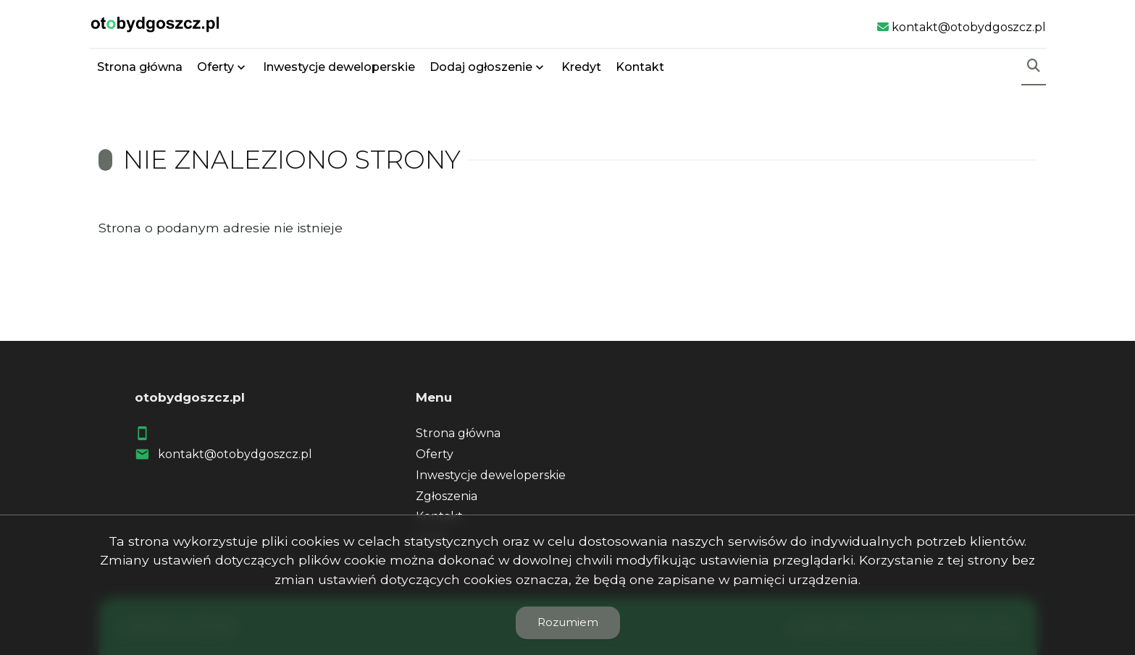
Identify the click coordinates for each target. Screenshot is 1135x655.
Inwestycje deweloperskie (339, 67)
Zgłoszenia (446, 496)
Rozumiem (567, 622)
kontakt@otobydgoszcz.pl (235, 454)
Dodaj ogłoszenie (481, 67)
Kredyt (581, 67)
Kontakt (640, 67)
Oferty (215, 67)
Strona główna (140, 67)
